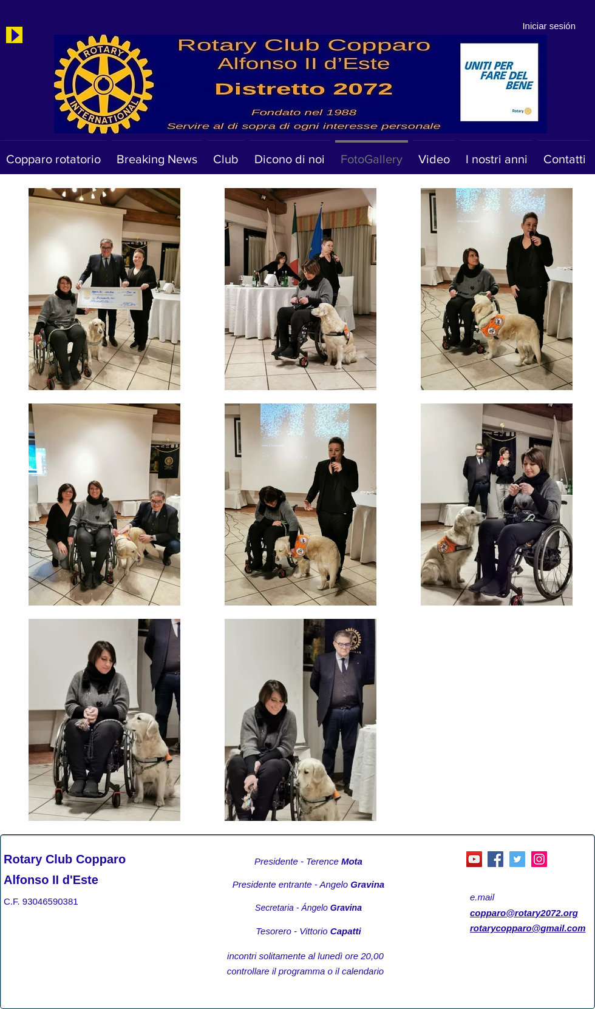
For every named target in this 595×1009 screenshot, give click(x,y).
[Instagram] (539, 859)
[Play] (14, 35)
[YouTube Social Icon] (474, 859)
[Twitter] (517, 859)
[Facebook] (495, 859)
